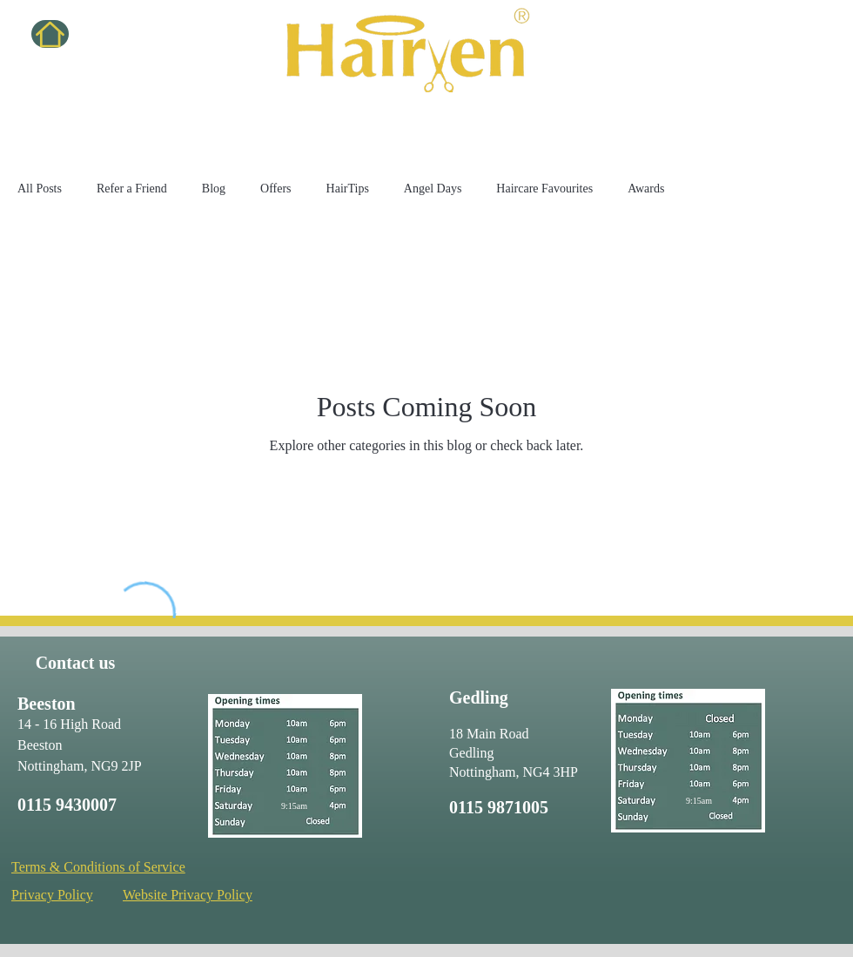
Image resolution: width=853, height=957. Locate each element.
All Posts (39, 188)
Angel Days (433, 188)
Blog (213, 188)
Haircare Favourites (544, 188)
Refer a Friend (132, 188)
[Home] (50, 34)
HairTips (347, 188)
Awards (646, 188)
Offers (276, 188)
